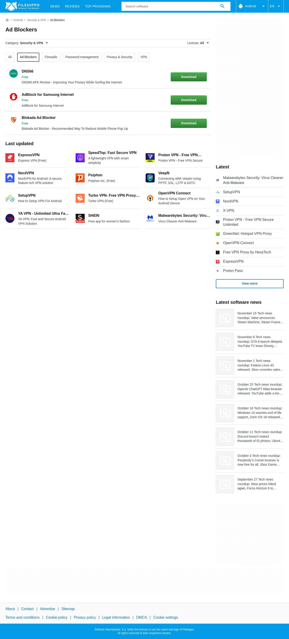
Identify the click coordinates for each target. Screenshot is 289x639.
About (10, 609)
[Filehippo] (22, 6)
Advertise (47, 609)
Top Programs (98, 6)
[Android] (18, 20)
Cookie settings (165, 617)
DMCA (141, 617)
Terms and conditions (22, 617)
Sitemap (68, 609)
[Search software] (222, 6)
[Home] (7, 20)
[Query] (175, 6)
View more (250, 283)
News (55, 6)
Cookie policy (56, 617)
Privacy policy (85, 617)
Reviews (72, 6)
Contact (27, 609)
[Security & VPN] (36, 20)
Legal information (116, 617)
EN (276, 6)
